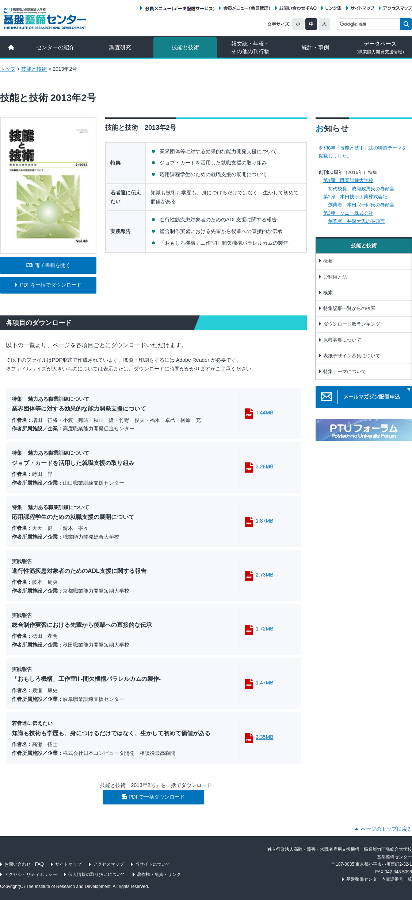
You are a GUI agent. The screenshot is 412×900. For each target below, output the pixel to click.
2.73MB (265, 575)
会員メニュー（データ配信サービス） (179, 8)
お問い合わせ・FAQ (298, 8)
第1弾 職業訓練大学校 (348, 180)
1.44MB (265, 412)
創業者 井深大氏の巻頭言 (356, 221)
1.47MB (265, 683)
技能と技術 (185, 47)
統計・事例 (315, 47)
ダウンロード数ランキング (351, 324)
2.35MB (265, 737)
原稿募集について (342, 340)
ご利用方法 (335, 277)
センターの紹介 (55, 47)
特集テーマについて (344, 371)
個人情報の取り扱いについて (96, 874)
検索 (328, 292)
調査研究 (120, 47)
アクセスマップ (397, 8)
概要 (328, 261)
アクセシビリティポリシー (30, 874)
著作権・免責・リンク (159, 874)
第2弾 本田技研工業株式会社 (355, 196)
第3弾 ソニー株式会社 (348, 213)
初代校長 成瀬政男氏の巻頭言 (361, 188)
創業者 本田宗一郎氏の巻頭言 (361, 204)
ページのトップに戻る (386, 829)
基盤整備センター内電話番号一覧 (379, 879)
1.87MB (265, 521)
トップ (7, 69)
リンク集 (333, 8)
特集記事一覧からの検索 (349, 308)
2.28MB (265, 466)
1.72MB (265, 629)
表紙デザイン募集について (351, 355)
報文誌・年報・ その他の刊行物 (250, 47)
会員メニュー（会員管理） (247, 8)
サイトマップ (362, 8)
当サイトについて (152, 864)
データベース (380, 47)
